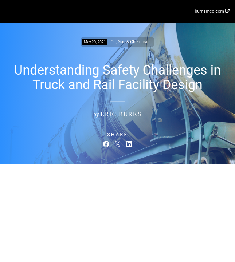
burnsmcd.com (212, 11)
